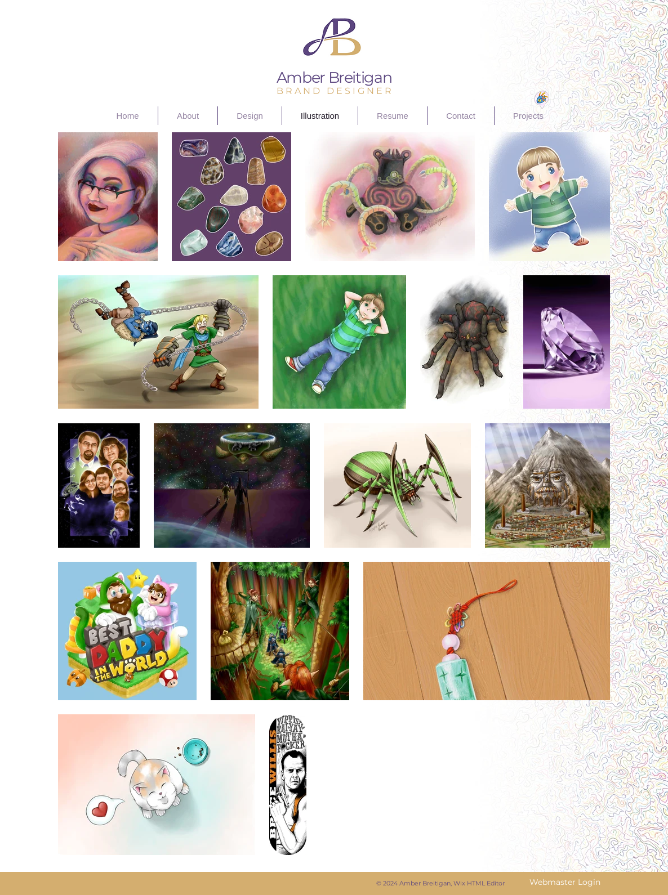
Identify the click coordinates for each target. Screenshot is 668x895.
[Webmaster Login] (565, 882)
